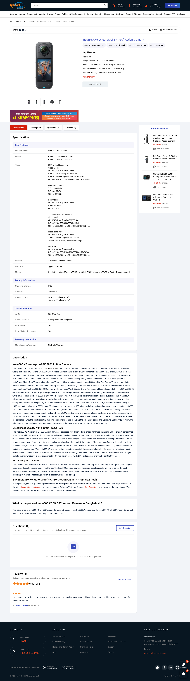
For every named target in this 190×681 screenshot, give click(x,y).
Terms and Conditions (117, 642)
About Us (112, 636)
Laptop (22, 14)
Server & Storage (133, 14)
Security (98, 14)
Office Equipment (77, 14)
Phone (57, 14)
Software (120, 14)
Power (50, 14)
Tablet (65, 14)
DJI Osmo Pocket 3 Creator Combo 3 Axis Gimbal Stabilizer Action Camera (165, 138)
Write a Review (124, 580)
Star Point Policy (87, 647)
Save (153, 30)
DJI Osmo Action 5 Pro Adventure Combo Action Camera (164, 197)
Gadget (158, 14)
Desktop (13, 14)
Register (152, 7)
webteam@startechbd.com (155, 653)
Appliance (181, 14)
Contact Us (84, 652)
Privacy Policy (86, 642)
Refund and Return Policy (63, 647)
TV (173, 14)
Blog (54, 652)
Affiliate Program (59, 636)
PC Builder (172, 5)
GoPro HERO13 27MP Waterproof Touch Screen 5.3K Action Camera (164, 176)
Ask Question (125, 528)
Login (159, 7)
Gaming (167, 14)
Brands (111, 652)
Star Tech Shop (91, 487)
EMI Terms (84, 636)
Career (111, 647)
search (105, 5)
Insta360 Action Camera (31, 487)
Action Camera (51, 368)
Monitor (42, 14)
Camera (90, 14)
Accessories (148, 14)
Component (32, 14)
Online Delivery (59, 642)
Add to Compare (168, 30)
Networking (109, 14)
